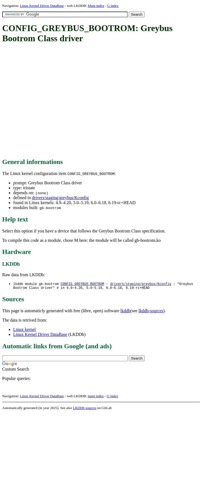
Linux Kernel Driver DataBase (42, 6)
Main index (96, 6)
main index (96, 397)
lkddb (125, 311)
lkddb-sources (151, 311)
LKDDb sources (84, 409)
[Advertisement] (51, 101)
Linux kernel (24, 330)
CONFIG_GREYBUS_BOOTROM (82, 284)
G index (113, 6)
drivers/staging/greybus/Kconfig (60, 197)
